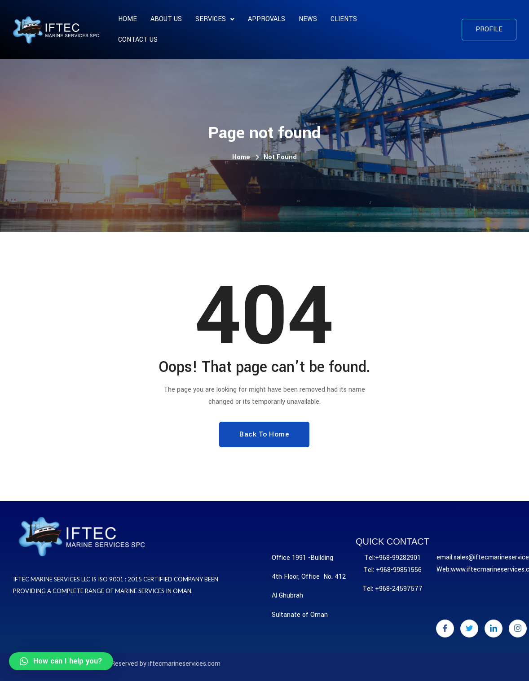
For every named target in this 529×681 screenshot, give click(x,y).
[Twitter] (469, 628)
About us (166, 19)
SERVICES (214, 19)
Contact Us (138, 39)
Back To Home (264, 434)
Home (127, 19)
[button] (489, 29)
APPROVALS (266, 19)
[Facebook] (445, 628)
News (308, 19)
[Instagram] (518, 628)
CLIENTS (344, 19)
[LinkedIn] (494, 628)
